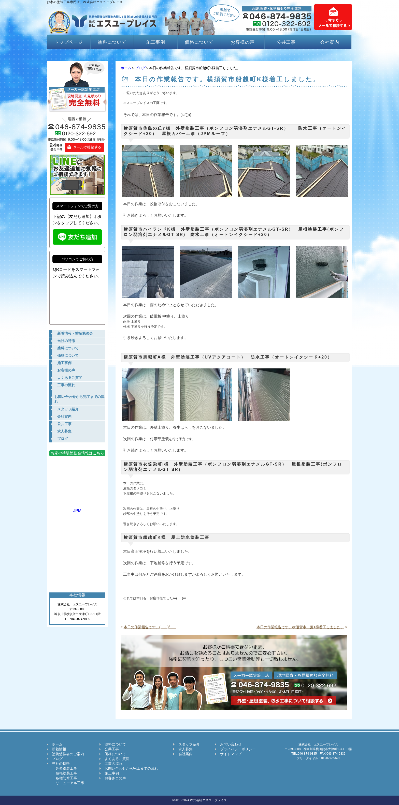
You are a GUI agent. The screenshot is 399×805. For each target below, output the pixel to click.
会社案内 (329, 42)
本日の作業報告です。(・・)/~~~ (150, 627)
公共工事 (286, 42)
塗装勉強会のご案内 (68, 754)
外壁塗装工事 (64, 768)
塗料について (112, 42)
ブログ (140, 68)
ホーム (126, 68)
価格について (199, 42)
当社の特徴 (61, 764)
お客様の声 (243, 42)
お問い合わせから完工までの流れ (131, 768)
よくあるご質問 (117, 759)
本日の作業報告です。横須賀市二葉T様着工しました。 (300, 627)
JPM (77, 508)
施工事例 (155, 42)
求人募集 (185, 749)
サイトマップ (230, 754)
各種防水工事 (64, 778)
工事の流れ (113, 764)
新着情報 (59, 749)
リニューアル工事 (68, 783)
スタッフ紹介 (189, 744)
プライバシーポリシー (238, 749)
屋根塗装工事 (64, 773)
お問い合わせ (230, 744)
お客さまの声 (115, 778)
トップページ (68, 42)
